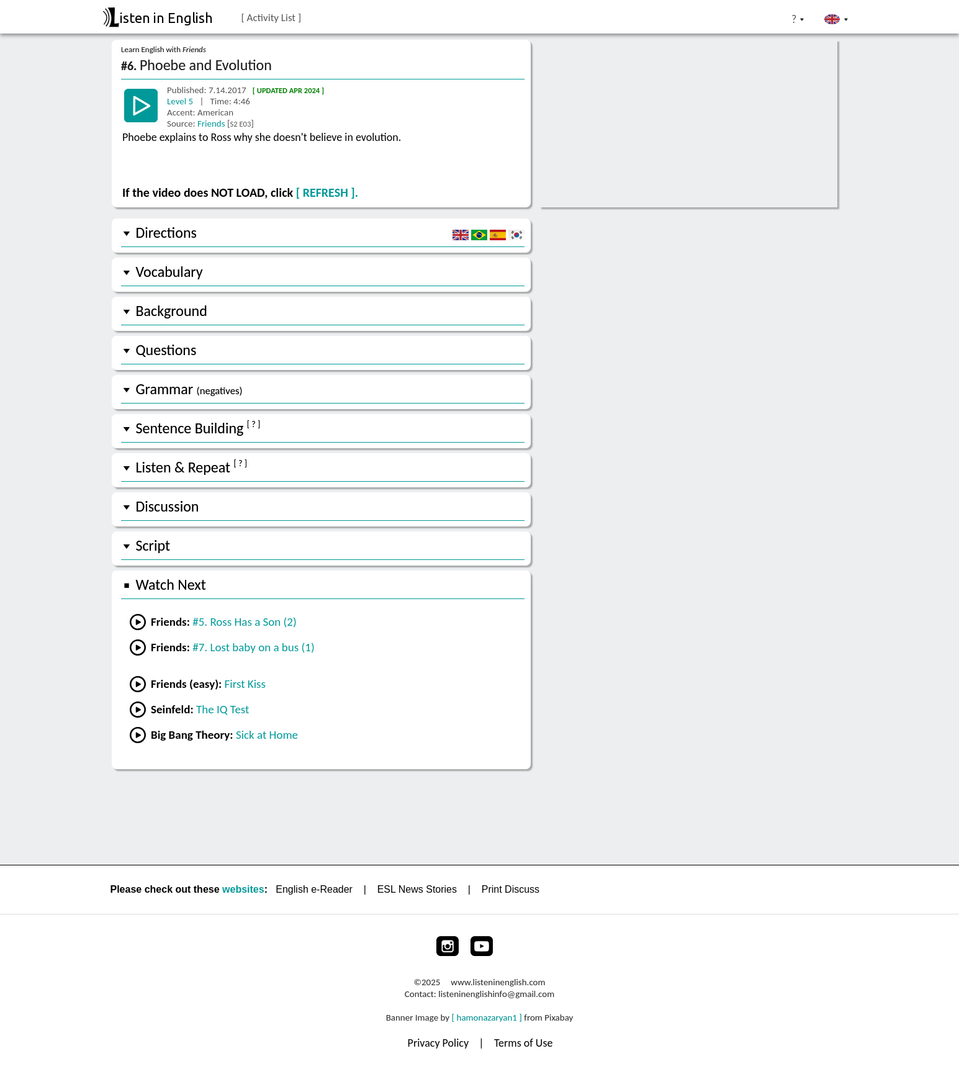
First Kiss (245, 684)
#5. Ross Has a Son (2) (244, 622)
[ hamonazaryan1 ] (487, 1017)
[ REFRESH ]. (327, 192)
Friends (212, 123)
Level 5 (181, 101)
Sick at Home (267, 735)
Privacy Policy (440, 1043)
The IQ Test (222, 709)
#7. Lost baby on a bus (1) (253, 647)
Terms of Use (523, 1043)
